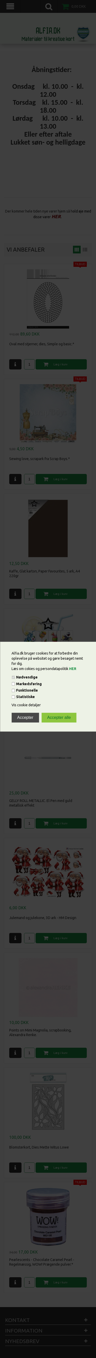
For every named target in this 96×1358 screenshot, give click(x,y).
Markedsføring (29, 684)
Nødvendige (27, 677)
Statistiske (25, 697)
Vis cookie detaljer (26, 705)
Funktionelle (27, 690)
